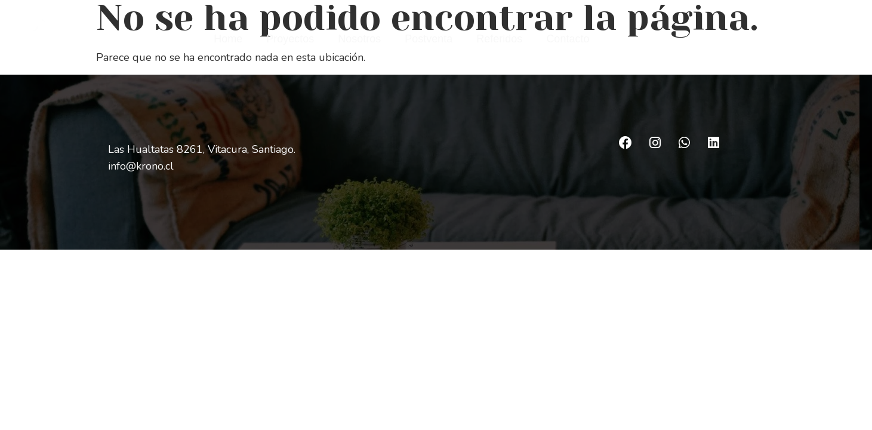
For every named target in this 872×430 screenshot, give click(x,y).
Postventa (428, 39)
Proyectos (290, 39)
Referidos (499, 39)
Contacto (567, 39)
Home (228, 39)
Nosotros (359, 39)
